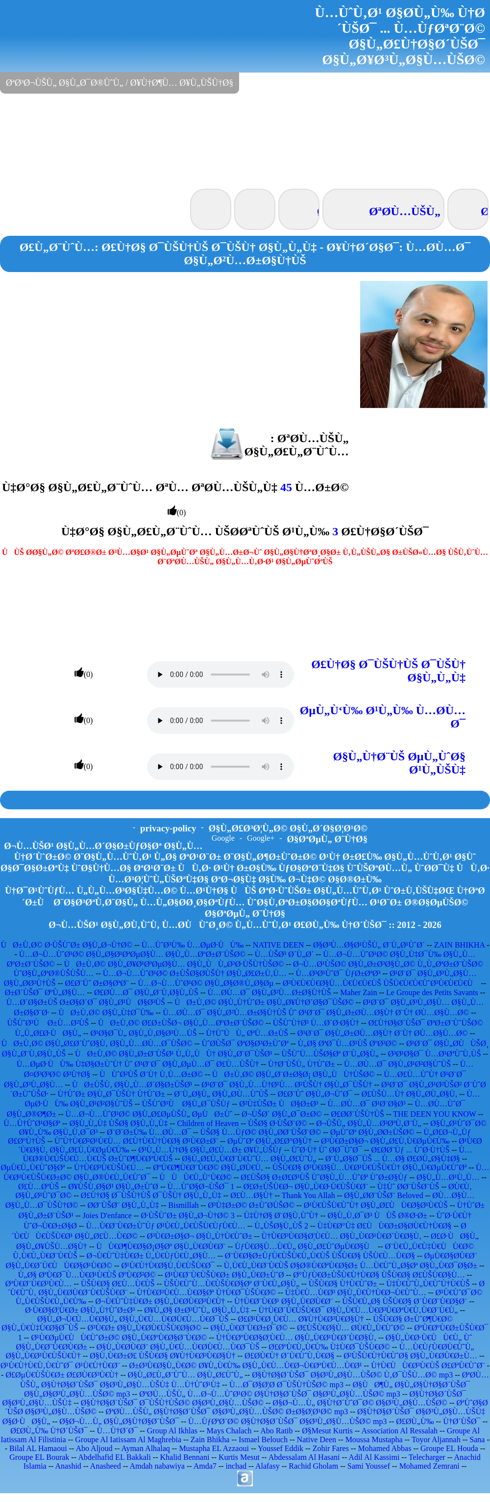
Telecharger (427, 1457)
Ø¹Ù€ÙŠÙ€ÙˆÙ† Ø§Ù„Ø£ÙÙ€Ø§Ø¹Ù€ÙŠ (376, 1205)
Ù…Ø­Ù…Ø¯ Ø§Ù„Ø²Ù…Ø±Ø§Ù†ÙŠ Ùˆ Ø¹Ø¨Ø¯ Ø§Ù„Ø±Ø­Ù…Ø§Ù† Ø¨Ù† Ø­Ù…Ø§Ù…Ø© (316, 1012)
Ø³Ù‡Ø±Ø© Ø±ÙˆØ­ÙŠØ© (251, 1205)
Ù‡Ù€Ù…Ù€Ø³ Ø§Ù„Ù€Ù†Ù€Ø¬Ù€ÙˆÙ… (355, 1292)
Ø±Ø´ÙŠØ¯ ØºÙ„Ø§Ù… (45, 992)
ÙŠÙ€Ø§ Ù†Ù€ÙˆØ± (343, 1283)
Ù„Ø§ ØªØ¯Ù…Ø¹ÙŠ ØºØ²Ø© (347, 1043)
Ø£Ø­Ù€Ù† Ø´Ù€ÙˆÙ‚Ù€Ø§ (290, 1356)
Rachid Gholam (313, 1466)
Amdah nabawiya (156, 1466)
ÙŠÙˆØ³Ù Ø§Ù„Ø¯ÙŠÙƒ (186, 1104)
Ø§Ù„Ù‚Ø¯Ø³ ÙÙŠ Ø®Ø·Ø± (377, 1215)
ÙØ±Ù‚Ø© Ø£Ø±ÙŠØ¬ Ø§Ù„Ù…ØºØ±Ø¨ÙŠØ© (181, 1023)
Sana (477, 1439)
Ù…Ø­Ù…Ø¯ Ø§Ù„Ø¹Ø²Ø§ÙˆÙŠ (397, 1064)
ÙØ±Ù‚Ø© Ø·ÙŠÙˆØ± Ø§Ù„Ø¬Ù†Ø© (66, 945)
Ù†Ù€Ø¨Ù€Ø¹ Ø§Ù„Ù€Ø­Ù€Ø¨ (283, 1301)
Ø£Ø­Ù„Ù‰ (415, 1421)
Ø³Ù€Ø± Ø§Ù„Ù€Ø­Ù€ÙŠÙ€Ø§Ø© (144, 1328)
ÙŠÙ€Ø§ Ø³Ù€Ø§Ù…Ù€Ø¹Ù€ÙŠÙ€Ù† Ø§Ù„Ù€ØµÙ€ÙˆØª (369, 1167)
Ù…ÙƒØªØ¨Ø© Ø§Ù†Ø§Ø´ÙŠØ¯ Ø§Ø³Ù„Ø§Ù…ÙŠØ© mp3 (287, 1421)
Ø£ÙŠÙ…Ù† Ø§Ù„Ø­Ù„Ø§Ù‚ (410, 1094)
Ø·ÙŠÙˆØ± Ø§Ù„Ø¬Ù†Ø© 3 (187, 1215)
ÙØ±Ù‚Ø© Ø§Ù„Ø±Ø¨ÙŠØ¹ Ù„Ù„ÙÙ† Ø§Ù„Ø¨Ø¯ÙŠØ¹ (173, 1054)
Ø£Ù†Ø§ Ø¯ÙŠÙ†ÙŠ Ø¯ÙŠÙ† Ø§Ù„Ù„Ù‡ (151, 1195)
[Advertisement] (245, 140)
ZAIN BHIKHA (459, 945)
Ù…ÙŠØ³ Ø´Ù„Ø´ (284, 954)
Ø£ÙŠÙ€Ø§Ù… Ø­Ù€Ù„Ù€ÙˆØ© (351, 1328)
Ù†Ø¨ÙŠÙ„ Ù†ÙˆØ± (301, 1064)
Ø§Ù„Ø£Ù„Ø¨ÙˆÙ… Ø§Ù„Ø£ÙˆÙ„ (185, 1375)
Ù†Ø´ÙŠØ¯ (461, 1421)
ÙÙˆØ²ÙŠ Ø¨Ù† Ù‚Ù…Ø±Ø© (151, 1074)
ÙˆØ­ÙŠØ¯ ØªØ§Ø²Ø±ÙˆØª (245, 1043)
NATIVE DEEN (278, 945)
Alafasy (267, 1466)
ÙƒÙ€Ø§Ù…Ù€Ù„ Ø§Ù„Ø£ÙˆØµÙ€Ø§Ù (305, 1246)
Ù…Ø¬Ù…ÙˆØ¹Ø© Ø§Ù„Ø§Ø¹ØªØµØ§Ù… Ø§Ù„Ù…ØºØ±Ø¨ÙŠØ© (132, 954)
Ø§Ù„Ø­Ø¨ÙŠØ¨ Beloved (383, 1195)
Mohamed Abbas (385, 1448)
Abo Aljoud (93, 1448)
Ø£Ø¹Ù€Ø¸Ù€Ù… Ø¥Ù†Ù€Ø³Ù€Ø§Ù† (301, 1319)
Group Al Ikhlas (172, 1431)
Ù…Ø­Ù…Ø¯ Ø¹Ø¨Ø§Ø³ (366, 1104)
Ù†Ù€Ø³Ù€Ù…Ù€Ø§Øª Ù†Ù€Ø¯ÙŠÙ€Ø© (206, 1292)
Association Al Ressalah (400, 1431)
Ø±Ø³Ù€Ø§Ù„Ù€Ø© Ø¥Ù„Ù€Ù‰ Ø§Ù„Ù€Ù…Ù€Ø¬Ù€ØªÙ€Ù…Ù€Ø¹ (245, 1365)
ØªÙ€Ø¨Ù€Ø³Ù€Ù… (38, 1283)
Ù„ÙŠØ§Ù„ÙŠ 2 (281, 1226)
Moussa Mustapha (374, 1439)
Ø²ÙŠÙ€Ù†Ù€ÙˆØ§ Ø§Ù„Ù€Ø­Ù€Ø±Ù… (410, 1356)
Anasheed (105, 1466)
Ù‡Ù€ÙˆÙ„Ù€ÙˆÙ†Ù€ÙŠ (428, 1283)
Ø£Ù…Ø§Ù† (251, 1195)
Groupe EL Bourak (39, 1457)
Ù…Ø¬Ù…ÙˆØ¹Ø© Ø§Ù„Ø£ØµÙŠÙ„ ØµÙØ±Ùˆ (149, 1114)
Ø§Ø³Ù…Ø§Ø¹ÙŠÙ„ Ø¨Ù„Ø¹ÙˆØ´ (369, 945)
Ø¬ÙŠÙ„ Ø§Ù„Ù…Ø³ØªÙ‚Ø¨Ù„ (368, 1123)
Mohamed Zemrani (429, 1466)
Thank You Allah (308, 1195)
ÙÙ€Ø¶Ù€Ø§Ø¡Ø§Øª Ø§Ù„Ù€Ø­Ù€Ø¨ (160, 1246)
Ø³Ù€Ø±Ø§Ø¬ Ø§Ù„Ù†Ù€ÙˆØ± (199, 1236)
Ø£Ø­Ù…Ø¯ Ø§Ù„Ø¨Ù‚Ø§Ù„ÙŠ (146, 992)
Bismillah (183, 1205)
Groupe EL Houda (449, 1448)
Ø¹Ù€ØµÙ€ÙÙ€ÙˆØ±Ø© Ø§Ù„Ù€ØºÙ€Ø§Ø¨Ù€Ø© (119, 1337)
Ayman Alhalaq (145, 1448)
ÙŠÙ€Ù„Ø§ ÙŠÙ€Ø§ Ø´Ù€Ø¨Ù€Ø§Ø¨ (404, 1301)
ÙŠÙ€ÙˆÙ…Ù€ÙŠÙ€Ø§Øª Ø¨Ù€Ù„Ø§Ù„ (231, 1283)
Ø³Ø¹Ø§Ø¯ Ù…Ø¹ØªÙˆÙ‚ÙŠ (434, 1054)
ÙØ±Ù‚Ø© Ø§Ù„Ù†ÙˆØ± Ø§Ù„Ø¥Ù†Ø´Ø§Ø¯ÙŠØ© (264, 1002)
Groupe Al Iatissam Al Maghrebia (128, 1439)
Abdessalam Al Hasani (304, 1457)
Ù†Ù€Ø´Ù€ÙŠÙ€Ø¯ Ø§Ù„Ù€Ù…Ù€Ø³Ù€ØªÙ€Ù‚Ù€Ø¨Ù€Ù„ (358, 1310)
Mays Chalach (229, 1431)
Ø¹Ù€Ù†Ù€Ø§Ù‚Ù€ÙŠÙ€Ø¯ (168, 1265)
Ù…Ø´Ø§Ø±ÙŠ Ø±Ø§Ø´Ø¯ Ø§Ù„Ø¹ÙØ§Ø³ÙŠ (86, 1002)
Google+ (260, 838)
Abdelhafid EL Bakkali (114, 1457)
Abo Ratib (276, 1431)
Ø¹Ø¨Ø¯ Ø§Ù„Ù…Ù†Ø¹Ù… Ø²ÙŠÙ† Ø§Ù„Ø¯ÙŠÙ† (286, 1084)
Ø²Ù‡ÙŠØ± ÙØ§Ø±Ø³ (278, 1104)
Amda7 (205, 1466)
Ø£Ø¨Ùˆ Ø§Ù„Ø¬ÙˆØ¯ (314, 1094)
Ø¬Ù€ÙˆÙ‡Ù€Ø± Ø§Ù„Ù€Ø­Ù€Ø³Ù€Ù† (160, 1301)
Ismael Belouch (263, 1439)
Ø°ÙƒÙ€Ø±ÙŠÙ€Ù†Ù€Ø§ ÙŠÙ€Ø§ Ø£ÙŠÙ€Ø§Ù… (379, 1275)
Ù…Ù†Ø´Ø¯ (117, 1431)
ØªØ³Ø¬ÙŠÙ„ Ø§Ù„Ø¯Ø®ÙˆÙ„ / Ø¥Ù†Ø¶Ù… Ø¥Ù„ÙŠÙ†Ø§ (119, 83)
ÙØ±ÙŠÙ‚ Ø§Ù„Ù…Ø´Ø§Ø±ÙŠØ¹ (132, 1084)
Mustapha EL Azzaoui (213, 1448)
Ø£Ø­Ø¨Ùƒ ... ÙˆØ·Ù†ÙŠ (410, 1150)
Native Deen (316, 1439)
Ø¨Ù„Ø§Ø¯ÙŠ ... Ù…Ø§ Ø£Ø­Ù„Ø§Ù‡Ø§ (392, 1158)
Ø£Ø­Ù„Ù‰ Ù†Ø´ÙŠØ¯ (49, 1431)
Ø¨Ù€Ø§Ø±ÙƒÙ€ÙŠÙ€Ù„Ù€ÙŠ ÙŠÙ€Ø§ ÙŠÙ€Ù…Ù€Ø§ (320, 1256)
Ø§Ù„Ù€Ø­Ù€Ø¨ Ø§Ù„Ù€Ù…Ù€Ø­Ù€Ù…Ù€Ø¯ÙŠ (178, 1347)
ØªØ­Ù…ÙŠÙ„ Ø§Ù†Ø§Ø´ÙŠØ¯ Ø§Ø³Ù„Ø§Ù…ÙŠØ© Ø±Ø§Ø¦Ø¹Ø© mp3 (227, 1411)
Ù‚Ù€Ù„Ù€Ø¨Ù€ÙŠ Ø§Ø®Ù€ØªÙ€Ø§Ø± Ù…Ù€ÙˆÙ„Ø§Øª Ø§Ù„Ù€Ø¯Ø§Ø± (350, 1265)
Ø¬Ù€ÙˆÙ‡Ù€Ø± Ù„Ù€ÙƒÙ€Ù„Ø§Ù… (151, 1256)
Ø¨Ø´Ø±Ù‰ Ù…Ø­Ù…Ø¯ (149, 1132)
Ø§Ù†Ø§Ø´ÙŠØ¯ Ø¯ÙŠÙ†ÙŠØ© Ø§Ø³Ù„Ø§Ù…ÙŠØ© (172, 1403)
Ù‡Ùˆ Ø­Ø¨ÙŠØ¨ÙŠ (408, 1186)
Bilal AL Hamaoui (38, 1448)
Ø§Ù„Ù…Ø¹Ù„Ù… (447, 1177)
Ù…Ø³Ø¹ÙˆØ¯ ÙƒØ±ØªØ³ (337, 973)
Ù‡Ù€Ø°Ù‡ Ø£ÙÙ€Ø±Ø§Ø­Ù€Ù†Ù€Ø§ (385, 1226)
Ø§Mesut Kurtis (327, 1431)
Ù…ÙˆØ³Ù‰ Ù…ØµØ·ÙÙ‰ (193, 945)
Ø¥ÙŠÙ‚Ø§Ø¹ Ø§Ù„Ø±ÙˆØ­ (113, 1186)
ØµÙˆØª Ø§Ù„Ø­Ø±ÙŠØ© (372, 1132)
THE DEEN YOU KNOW (434, 1114)
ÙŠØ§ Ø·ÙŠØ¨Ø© (277, 1123)
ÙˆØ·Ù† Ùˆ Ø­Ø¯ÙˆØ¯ (326, 1150)
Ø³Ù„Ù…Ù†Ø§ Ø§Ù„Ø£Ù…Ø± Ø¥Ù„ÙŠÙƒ (210, 1150)
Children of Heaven (208, 1123)
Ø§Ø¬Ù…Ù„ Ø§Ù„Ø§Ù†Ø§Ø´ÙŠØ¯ (119, 1421)
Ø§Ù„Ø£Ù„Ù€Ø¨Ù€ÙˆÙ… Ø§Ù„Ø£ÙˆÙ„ (249, 1158)
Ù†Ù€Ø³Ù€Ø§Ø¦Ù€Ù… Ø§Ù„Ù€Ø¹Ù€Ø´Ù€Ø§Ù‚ (341, 1236)
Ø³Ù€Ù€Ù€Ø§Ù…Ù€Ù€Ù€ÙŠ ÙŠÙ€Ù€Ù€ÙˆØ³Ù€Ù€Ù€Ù (381, 983)
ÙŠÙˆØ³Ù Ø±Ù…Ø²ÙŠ (48, 1023)
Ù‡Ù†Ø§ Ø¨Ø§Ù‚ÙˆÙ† (281, 1215)
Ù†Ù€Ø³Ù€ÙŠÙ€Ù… (109, 1167)
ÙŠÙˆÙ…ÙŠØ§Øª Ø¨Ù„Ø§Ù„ (330, 1054)
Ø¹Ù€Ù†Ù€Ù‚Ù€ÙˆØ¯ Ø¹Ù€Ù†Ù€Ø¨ (60, 1365)
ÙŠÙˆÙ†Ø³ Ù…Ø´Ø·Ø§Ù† (316, 1023)
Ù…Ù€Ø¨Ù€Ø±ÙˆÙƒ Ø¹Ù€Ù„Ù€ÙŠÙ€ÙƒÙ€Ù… (165, 1226)
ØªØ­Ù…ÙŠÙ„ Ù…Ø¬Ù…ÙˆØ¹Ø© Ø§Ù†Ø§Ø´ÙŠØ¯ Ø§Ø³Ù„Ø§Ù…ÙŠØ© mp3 (269, 1394)
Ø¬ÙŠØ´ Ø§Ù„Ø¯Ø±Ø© (282, 1114)
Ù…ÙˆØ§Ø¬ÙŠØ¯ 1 (201, 1186)
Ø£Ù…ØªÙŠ (38, 1186)
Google (223, 838)
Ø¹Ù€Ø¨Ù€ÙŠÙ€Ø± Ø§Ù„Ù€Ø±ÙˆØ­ (224, 1275)
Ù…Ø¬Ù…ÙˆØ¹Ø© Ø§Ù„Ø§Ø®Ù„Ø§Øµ (205, 983)
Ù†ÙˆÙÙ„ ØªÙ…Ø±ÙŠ (247, 1033)
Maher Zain (358, 992)
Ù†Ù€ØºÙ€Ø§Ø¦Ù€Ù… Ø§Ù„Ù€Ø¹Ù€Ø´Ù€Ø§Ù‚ (296, 1337)
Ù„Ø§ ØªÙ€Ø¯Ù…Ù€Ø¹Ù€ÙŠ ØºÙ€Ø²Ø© (87, 1275)
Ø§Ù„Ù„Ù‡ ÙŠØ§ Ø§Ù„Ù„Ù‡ (119, 1123)
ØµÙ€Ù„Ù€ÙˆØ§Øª (32, 1167)
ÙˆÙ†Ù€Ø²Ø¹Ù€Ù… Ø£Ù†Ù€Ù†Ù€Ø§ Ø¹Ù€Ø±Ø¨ (136, 1141)
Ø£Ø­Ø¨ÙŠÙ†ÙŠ (357, 1114)
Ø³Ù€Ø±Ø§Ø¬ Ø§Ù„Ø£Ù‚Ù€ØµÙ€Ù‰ (385, 1141)
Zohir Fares (331, 1448)
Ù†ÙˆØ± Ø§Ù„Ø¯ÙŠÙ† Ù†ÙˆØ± (111, 1094)
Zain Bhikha (210, 1439)
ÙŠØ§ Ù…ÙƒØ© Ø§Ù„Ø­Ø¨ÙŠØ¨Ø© (260, 1132)
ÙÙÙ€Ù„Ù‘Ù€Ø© (195, 1177)
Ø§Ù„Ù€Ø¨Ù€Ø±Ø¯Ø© (249, 1328)
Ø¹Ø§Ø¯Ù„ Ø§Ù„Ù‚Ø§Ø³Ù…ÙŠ (143, 1033)
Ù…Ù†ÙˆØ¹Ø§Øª (31, 1123)
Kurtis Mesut (239, 1457)
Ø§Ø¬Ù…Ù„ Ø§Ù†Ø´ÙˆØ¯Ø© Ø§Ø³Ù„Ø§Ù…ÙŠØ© (360, 1403)
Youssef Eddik (280, 1448)
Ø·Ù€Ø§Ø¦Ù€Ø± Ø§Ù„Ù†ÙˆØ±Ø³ (80, 1310)
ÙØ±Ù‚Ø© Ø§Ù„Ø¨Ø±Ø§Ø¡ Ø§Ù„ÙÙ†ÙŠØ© (293, 1074)
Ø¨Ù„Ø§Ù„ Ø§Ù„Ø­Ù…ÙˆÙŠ (221, 1094)
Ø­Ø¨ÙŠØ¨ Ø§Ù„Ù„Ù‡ (123, 1205)
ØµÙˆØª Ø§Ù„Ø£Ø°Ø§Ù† (269, 1141)
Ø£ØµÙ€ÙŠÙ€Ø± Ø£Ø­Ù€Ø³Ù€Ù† (61, 1375)
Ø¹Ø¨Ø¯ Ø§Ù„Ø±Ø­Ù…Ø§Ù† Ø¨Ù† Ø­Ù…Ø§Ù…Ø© (382, 1033)
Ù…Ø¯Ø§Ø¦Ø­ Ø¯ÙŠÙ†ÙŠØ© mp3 (286, 1384)
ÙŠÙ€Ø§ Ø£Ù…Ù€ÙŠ (118, 1283)
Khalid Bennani (184, 1457)
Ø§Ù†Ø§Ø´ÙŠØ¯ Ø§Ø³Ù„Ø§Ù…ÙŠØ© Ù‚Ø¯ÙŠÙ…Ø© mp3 (352, 1375)
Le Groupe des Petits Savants (433, 992)
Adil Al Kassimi (373, 1457)
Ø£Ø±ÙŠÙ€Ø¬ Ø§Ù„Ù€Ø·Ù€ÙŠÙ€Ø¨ (306, 1186)
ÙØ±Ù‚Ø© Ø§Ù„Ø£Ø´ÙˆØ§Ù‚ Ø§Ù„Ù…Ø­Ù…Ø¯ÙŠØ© (97, 1043)
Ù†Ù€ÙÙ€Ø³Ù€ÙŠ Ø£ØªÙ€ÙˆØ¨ (428, 1365)
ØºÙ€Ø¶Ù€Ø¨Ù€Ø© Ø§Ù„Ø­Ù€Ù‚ (208, 1167)
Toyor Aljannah (436, 1439)
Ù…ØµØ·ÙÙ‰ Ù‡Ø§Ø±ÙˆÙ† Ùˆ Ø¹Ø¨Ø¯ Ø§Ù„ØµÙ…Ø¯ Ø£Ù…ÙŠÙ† (138, 1064)
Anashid (68, 1466)
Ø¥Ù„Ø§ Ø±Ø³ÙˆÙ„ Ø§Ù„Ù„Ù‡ (196, 1310)
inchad (235, 1466)
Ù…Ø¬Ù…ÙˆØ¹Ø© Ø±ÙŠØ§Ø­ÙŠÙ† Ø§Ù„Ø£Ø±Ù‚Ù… (195, 973)
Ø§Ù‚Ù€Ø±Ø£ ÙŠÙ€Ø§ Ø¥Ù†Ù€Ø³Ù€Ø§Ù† (162, 1356)
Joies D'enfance (107, 1215)
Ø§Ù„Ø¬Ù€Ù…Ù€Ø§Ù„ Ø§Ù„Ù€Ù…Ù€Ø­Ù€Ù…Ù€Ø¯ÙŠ (133, 1319)
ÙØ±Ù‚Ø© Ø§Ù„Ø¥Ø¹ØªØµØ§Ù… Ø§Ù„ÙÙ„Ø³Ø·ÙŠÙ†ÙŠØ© (174, 964)
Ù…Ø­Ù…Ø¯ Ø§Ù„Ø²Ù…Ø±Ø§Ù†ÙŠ (269, 992)
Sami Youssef (368, 1466)
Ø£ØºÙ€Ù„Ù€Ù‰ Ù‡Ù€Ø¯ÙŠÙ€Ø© (329, 1347)
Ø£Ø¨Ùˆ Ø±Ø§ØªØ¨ (96, 983)
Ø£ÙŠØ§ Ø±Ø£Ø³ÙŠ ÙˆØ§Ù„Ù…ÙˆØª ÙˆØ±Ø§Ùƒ (324, 1177)
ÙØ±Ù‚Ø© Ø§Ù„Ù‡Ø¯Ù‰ (105, 1012)
